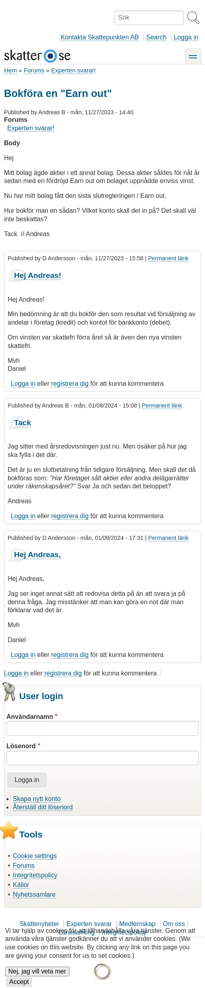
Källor (21, 884)
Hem (10, 70)
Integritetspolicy (35, 875)
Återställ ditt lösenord (43, 807)
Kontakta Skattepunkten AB (100, 37)
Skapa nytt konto (37, 798)
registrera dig (70, 383)
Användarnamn (29, 716)
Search (156, 37)
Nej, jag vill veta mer (37, 974)
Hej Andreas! (37, 275)
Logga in (186, 37)
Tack (22, 422)
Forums (34, 70)
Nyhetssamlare (34, 894)
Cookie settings (35, 855)
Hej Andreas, (37, 554)
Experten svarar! (73, 70)
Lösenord (21, 746)
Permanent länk (168, 258)
